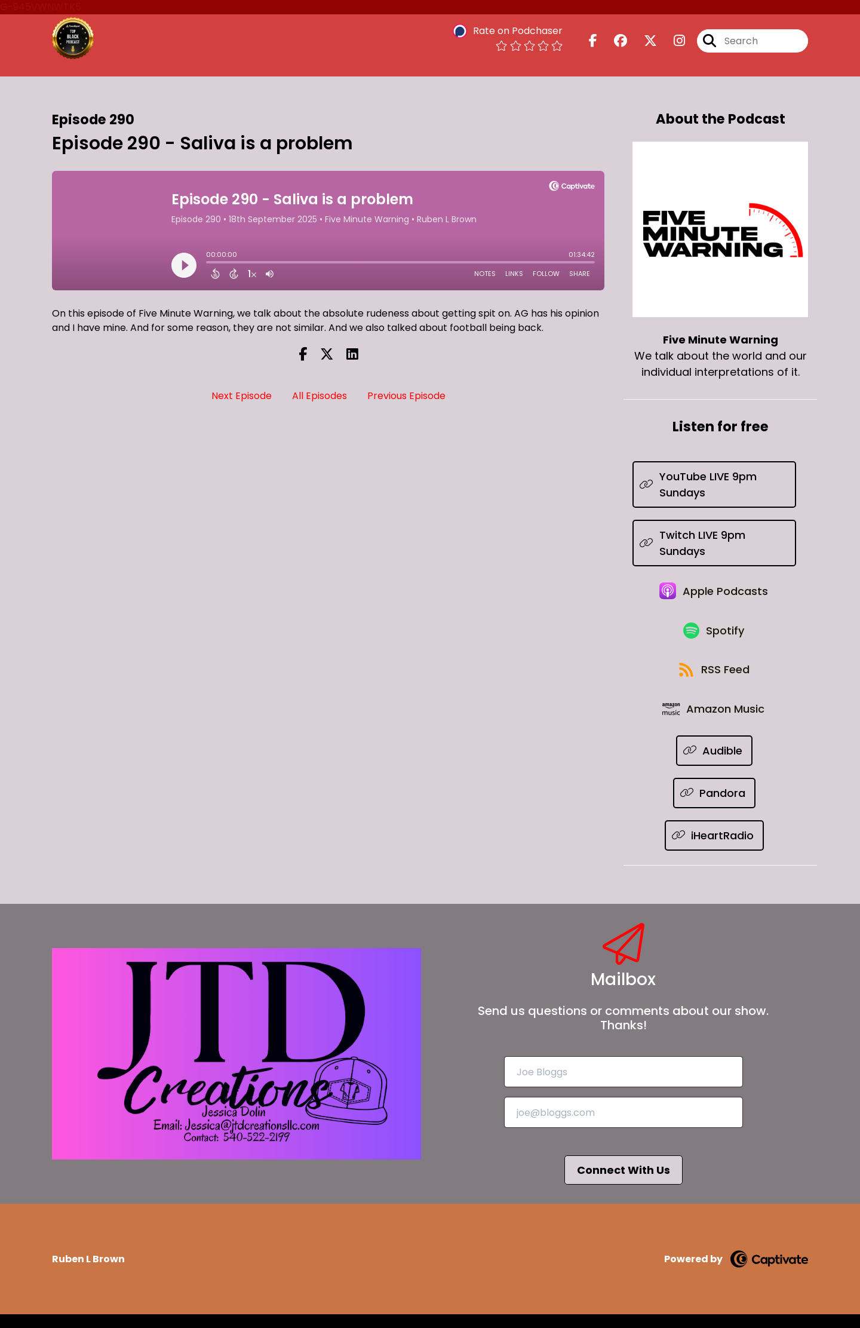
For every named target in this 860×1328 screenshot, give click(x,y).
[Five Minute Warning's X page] (643, 41)
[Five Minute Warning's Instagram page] (672, 41)
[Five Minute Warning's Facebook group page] (613, 41)
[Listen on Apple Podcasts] (714, 593)
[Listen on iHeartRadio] (714, 849)
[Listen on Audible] (714, 764)
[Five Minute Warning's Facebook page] (593, 41)
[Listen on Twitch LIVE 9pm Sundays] (714, 543)
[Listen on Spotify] (714, 636)
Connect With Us (623, 1183)
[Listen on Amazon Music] (714, 721)
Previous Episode (406, 396)
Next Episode (241, 396)
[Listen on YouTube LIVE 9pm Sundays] (714, 484)
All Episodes (319, 396)
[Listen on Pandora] (714, 807)
